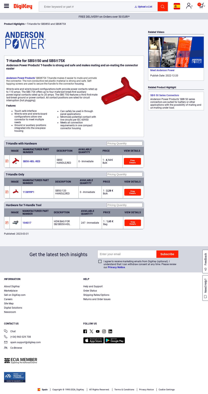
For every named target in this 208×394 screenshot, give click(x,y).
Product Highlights (14, 24)
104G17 (27, 222)
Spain (43, 389)
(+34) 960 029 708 (17, 337)
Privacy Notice (116, 267)
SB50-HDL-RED (31, 161)
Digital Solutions (13, 307)
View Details (132, 161)
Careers (8, 299)
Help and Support (93, 286)
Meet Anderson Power (162, 70)
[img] (23, 7)
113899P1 (28, 192)
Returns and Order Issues (96, 299)
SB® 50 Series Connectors (164, 95)
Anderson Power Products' (20, 78)
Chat (10, 332)
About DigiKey (12, 286)
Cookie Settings (167, 389)
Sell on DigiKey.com (15, 295)
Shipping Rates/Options (96, 295)
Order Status (90, 290)
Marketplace (10, 290)
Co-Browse (13, 348)
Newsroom (10, 312)
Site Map (9, 303)
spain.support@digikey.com (22, 343)
